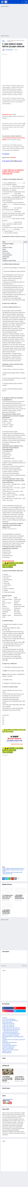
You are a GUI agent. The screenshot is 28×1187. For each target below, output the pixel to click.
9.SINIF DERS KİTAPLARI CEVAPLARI (10, 1028)
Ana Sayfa (3, 41)
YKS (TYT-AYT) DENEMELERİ (8, 1019)
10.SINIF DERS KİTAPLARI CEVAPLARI (11, 1029)
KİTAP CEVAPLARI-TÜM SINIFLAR (10, 1020)
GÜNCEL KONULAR (6, 1051)
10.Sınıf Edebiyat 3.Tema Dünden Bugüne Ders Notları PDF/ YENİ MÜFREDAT (7, 1079)
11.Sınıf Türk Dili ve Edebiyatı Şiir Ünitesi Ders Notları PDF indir (19, 1078)
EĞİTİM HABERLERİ (6, 1052)
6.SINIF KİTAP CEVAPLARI (8, 1023)
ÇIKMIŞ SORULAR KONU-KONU (9, 1042)
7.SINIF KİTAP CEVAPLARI (8, 1025)
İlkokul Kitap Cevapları (7, 1022)
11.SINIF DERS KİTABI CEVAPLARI (10, 1030)
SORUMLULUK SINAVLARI (8, 1047)
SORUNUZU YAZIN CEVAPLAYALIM (10, 1049)
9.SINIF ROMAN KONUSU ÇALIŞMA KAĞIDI (12, 872)
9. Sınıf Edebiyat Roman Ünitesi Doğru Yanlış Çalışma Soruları (7, 897)
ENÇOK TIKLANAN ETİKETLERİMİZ (10, 1035)
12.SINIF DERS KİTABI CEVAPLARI (10, 1032)
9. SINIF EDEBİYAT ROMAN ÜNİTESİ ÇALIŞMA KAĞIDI (12, 870)
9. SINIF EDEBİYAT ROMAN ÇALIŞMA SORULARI (15, 41)
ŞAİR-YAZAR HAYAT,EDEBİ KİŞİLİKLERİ (11, 1033)
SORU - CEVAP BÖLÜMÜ (7, 1048)
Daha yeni (3, 965)
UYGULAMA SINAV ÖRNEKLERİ (9, 1045)
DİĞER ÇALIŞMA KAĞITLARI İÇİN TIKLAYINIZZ (12, 565)
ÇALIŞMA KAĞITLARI (7, 873)
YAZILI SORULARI (6, 1044)
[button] (2, 2)
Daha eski (24, 965)
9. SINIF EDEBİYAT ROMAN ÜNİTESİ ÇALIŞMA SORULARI (19, 897)
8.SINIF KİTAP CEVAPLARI (8, 1026)
